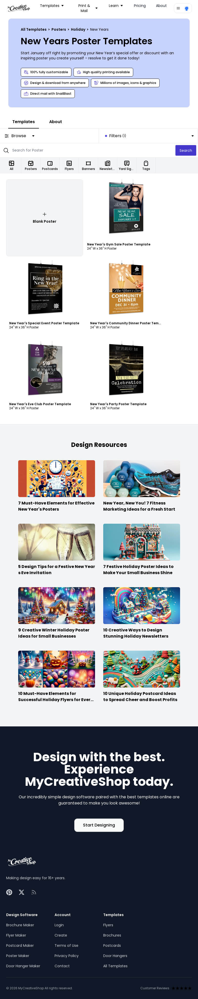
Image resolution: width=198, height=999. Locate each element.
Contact (62, 966)
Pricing (140, 5)
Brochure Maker (20, 925)
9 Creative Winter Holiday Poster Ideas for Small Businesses (53, 633)
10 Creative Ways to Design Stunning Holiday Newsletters (135, 633)
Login (59, 925)
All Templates (34, 29)
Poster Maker (17, 955)
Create (61, 935)
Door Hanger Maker (23, 966)
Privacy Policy (67, 955)
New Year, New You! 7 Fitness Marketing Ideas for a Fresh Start (139, 506)
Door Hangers (115, 955)
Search (186, 150)
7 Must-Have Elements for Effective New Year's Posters (56, 506)
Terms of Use (66, 945)
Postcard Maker (20, 945)
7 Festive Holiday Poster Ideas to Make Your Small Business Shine (138, 570)
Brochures (112, 935)
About (161, 5)
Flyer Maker (16, 935)
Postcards (112, 945)
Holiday (78, 29)
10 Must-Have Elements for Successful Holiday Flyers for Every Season (55, 700)
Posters (59, 29)
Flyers (108, 925)
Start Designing (99, 825)
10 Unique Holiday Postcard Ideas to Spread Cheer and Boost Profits (140, 697)
